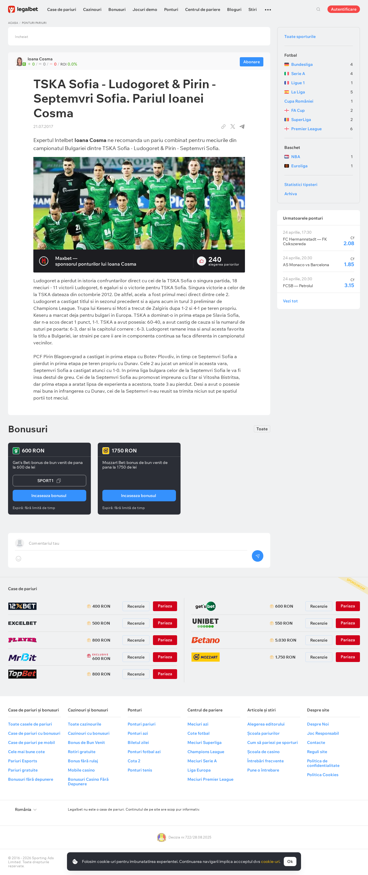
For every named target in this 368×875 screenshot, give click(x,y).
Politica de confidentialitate (323, 763)
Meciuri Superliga (204, 742)
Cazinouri (92, 9)
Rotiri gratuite (81, 751)
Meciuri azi (197, 724)
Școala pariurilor (263, 733)
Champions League (205, 751)
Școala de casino (263, 751)
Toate (262, 428)
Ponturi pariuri (34, 23)
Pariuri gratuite (23, 770)
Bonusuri (117, 9)
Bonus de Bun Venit (86, 742)
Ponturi (171, 9)
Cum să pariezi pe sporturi (272, 742)
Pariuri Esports (22, 760)
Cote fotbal (198, 733)
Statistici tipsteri (300, 184)
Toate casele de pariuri (30, 724)
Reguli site (317, 751)
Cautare (318, 9)
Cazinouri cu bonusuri (89, 733)
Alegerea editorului (266, 724)
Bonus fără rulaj (83, 760)
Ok (290, 861)
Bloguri (234, 9)
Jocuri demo (145, 9)
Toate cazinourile (84, 724)
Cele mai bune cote (26, 751)
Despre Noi (318, 724)
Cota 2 (134, 760)
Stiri (252, 9)
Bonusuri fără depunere (30, 779)
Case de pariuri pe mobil (31, 742)
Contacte (316, 742)
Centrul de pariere (202, 9)
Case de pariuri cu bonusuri (34, 733)
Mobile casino (81, 770)
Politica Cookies (322, 774)
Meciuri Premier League (210, 779)
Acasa (13, 23)
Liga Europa (199, 770)
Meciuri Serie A (202, 760)
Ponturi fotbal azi (144, 751)
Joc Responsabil (323, 733)
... (267, 7)
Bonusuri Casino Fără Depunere (88, 781)
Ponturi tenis (140, 770)
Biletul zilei (138, 742)
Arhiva (290, 193)
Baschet (292, 147)
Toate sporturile (300, 36)
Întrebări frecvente (265, 760)
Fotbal (290, 55)
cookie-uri (270, 861)
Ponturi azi (138, 733)
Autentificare (343, 9)
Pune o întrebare (263, 770)
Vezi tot (290, 300)
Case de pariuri (61, 9)
